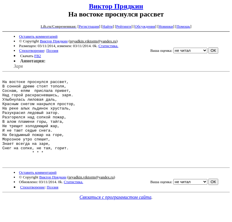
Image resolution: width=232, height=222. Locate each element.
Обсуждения (145, 26)
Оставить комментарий (38, 36)
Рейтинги (123, 26)
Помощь (183, 26)
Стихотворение (31, 50)
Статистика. (108, 46)
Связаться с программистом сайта (115, 214)
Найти (107, 26)
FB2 (37, 56)
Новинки (166, 26)
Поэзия (52, 50)
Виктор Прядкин (116, 6)
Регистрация (89, 26)
